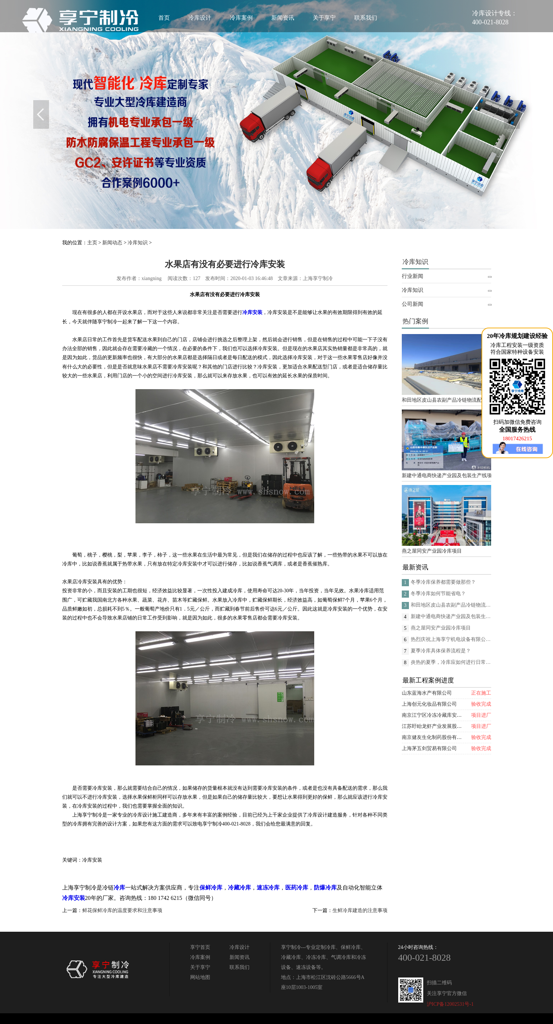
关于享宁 (324, 18)
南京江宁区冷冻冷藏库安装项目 (437, 715)
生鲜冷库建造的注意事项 (359, 910)
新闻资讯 (282, 18)
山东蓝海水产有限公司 (427, 693)
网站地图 (200, 977)
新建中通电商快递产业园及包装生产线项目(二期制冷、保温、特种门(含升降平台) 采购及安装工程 (446, 475)
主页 (92, 242)
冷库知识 (138, 242)
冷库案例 (241, 18)
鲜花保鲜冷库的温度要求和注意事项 (122, 910)
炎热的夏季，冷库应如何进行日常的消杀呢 (451, 662)
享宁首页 (200, 947)
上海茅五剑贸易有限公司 (429, 748)
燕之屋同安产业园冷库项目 (432, 551)
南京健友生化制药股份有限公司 (437, 737)
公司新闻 (412, 304)
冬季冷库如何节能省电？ (438, 593)
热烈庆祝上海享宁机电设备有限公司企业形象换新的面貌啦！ (451, 639)
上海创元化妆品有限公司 (429, 704)
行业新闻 (412, 276)
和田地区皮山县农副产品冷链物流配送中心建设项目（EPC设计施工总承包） (446, 400)
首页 (164, 18)
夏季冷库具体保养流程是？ (441, 650)
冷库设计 (199, 18)
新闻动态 (112, 242)
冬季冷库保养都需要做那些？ (443, 582)
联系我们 (365, 18)
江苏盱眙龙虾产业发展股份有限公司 (442, 726)
